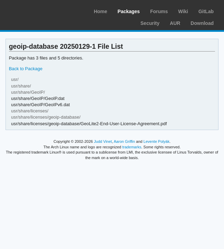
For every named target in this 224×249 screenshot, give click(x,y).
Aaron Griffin (124, 141)
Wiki (183, 11)
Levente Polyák (156, 141)
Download (202, 23)
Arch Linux (38, 10)
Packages (129, 11)
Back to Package (25, 68)
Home (100, 11)
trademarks (131, 147)
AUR (175, 23)
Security (150, 23)
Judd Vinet (103, 141)
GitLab (206, 11)
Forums (159, 11)
